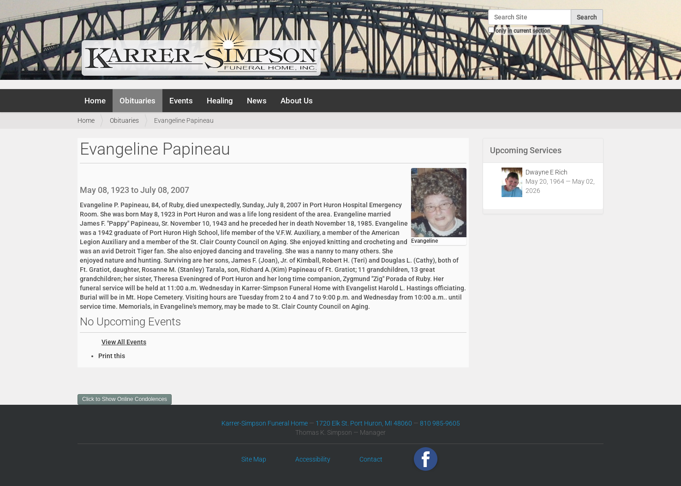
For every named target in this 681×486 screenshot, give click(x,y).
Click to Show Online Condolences (124, 399)
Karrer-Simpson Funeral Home (264, 423)
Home (95, 100)
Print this (111, 356)
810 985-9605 (440, 423)
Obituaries (137, 100)
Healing (220, 100)
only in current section (523, 31)
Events (181, 100)
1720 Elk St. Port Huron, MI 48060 (364, 423)
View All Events (124, 342)
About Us (297, 100)
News (257, 100)
